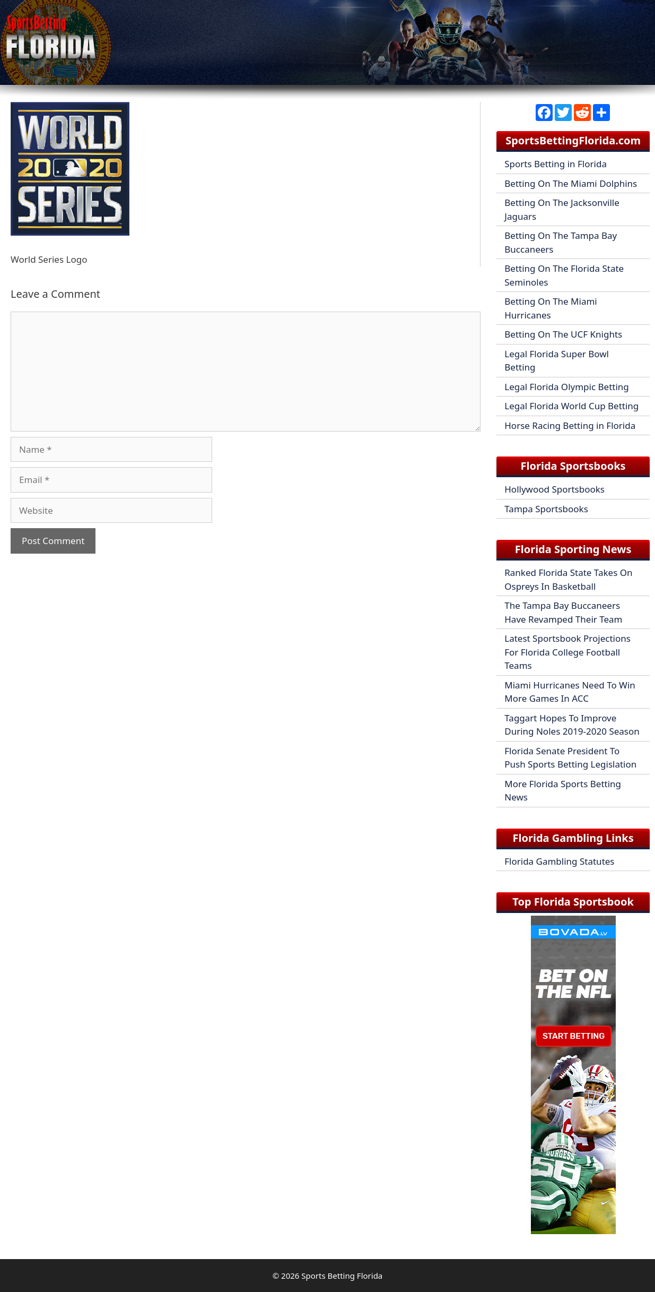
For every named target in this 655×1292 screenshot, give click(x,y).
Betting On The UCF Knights (563, 334)
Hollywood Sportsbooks (554, 489)
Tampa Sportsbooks (546, 509)
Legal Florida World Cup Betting (571, 406)
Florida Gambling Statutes (559, 861)
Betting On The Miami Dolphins (570, 183)
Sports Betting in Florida (555, 164)
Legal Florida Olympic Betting (566, 387)
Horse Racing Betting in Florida (569, 425)
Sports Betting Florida (341, 1275)
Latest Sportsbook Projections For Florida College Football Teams (567, 651)
